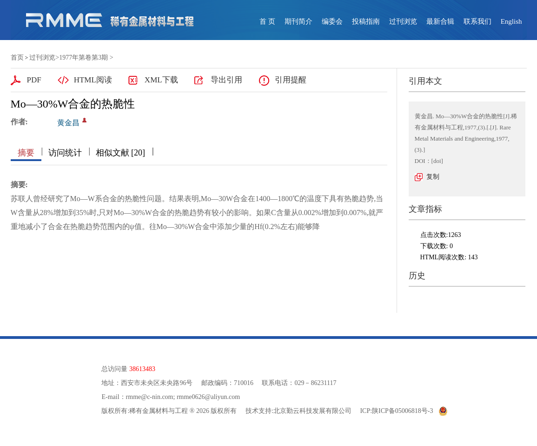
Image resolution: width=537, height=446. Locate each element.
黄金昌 (68, 123)
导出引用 (226, 79)
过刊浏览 (403, 21)
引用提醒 (290, 79)
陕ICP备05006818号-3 (402, 410)
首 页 (267, 21)
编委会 (332, 21)
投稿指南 (366, 21)
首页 (17, 57)
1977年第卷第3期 (83, 57)
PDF (34, 79)
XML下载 (161, 79)
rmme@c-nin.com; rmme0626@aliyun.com (183, 396)
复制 (432, 176)
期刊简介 (298, 21)
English (511, 21)
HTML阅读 (93, 79)
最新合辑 (440, 21)
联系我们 (477, 21)
